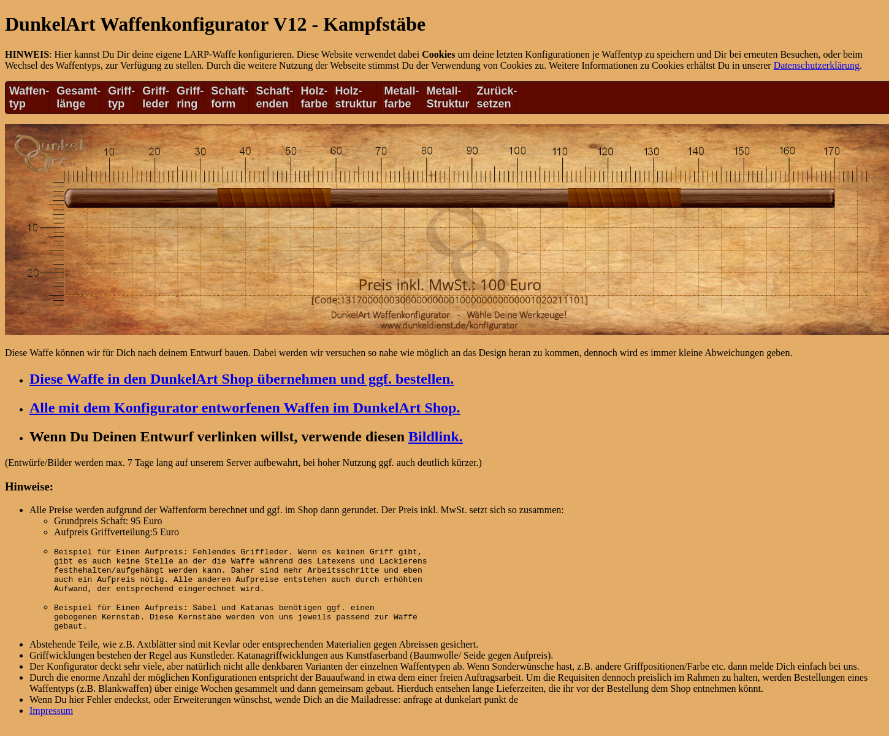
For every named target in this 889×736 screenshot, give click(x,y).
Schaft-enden (274, 97)
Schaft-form (229, 97)
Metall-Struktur (447, 97)
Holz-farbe (313, 97)
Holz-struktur (355, 97)
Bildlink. (435, 436)
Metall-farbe (401, 97)
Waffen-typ (29, 97)
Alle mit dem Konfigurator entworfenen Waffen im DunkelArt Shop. (244, 408)
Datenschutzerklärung (817, 65)
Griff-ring (190, 97)
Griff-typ (121, 97)
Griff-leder (155, 97)
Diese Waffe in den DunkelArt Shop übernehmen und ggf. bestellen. (241, 379)
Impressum (51, 721)
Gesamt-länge (78, 97)
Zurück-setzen (496, 97)
